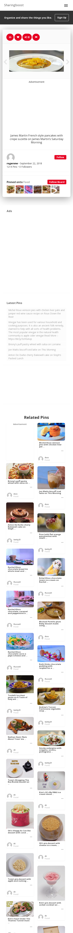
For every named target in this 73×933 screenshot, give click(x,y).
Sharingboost (14, 5)
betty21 (17, 539)
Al (15, 750)
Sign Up (61, 17)
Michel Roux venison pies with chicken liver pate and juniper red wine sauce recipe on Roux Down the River (36, 313)
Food (26, 182)
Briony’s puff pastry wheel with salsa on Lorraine (34, 344)
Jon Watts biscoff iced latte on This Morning (32, 349)
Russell (17, 582)
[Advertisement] (37, 104)
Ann (47, 457)
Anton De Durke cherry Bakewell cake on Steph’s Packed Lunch (34, 356)
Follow (60, 157)
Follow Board (56, 182)
